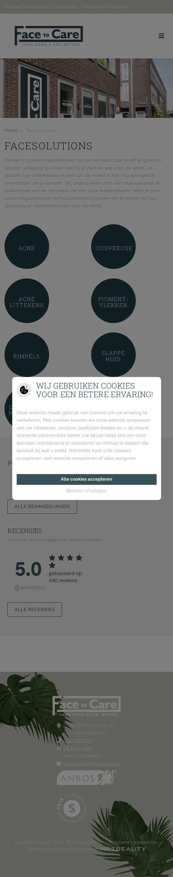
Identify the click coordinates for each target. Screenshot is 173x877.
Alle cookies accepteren (86, 479)
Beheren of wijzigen (86, 490)
